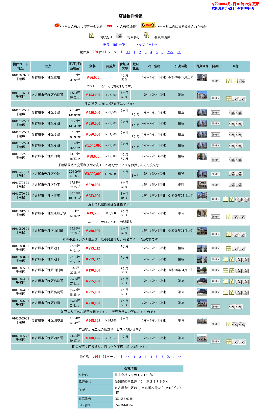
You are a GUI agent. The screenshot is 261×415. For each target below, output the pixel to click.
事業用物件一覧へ (116, 44)
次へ (170, 52)
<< (128, 52)
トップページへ (147, 44)
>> (179, 52)
